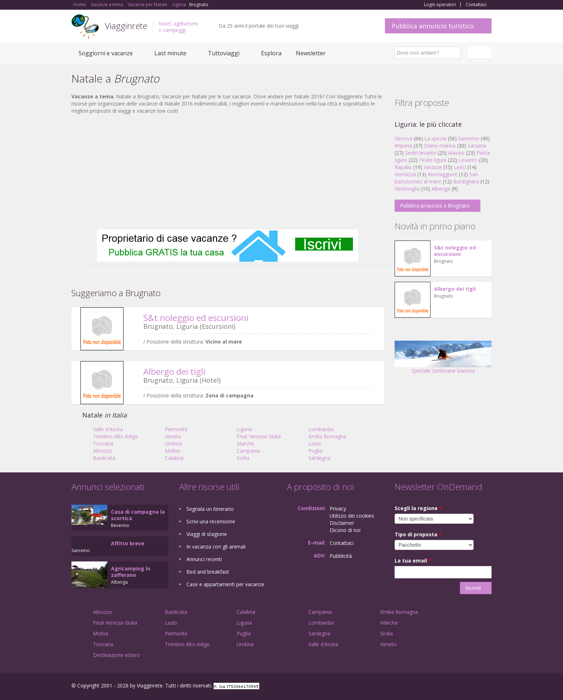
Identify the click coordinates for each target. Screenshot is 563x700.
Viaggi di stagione (206, 534)
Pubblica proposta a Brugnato (435, 205)
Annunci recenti (204, 559)
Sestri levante (420, 152)
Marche (245, 443)
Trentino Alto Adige (115, 436)
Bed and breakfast (207, 571)
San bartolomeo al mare (436, 178)
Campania (248, 450)
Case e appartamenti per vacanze (225, 584)
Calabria (174, 457)
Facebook (437, 686)
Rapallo (403, 167)
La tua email (413, 560)
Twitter (470, 686)
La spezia (435, 138)
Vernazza (405, 174)
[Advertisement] (227, 172)
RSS (488, 686)
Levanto (468, 160)
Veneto (173, 436)
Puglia (315, 450)
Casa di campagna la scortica (138, 515)
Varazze (433, 167)
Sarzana (476, 145)
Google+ (453, 686)
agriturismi (185, 23)
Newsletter (311, 53)
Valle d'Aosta (108, 429)
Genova (404, 138)
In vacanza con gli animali (216, 546)
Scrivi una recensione (210, 521)
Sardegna (319, 457)
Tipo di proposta (418, 534)
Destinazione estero (116, 655)
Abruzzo (102, 450)
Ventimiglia (408, 188)
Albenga (441, 188)
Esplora (271, 53)
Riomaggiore (442, 174)
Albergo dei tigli (174, 371)
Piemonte (176, 429)
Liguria (244, 429)
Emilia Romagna (327, 436)
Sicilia (243, 457)
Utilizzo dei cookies (352, 515)
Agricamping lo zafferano (130, 571)
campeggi (174, 30)
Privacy (338, 508)
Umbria (173, 443)
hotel (165, 23)
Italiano (480, 53)
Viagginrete (126, 26)
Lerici (460, 167)
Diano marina (440, 145)
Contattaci (476, 4)
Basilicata (104, 457)
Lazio (314, 443)
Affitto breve (127, 543)
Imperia (403, 145)
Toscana (103, 443)
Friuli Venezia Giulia (259, 436)
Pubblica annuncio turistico (433, 26)
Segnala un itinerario (210, 508)
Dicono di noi (345, 530)
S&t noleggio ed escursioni (195, 317)
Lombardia (321, 429)
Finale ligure (433, 160)
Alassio (456, 152)
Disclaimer (342, 522)
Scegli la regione (418, 508)
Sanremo (468, 138)
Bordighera (466, 181)
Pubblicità (341, 555)
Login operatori (440, 4)
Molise (172, 450)
